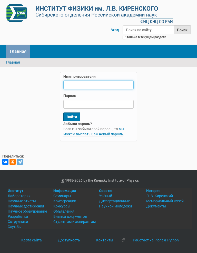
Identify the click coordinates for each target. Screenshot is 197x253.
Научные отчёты (22, 201)
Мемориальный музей (165, 201)
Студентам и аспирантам (74, 222)
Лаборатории (19, 196)
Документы (156, 206)
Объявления (63, 211)
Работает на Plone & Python (156, 240)
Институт (15, 191)
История (153, 191)
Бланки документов (70, 216)
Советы (105, 191)
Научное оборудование (27, 211)
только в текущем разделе (146, 37)
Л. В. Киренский (159, 196)
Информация (64, 191)
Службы (15, 227)
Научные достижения (26, 206)
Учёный (105, 196)
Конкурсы (61, 206)
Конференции (64, 201)
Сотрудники (18, 222)
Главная (18, 51)
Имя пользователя (79, 76)
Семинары (62, 196)
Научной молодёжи (115, 206)
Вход (115, 30)
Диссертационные (114, 201)
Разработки (18, 216)
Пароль (69, 96)
